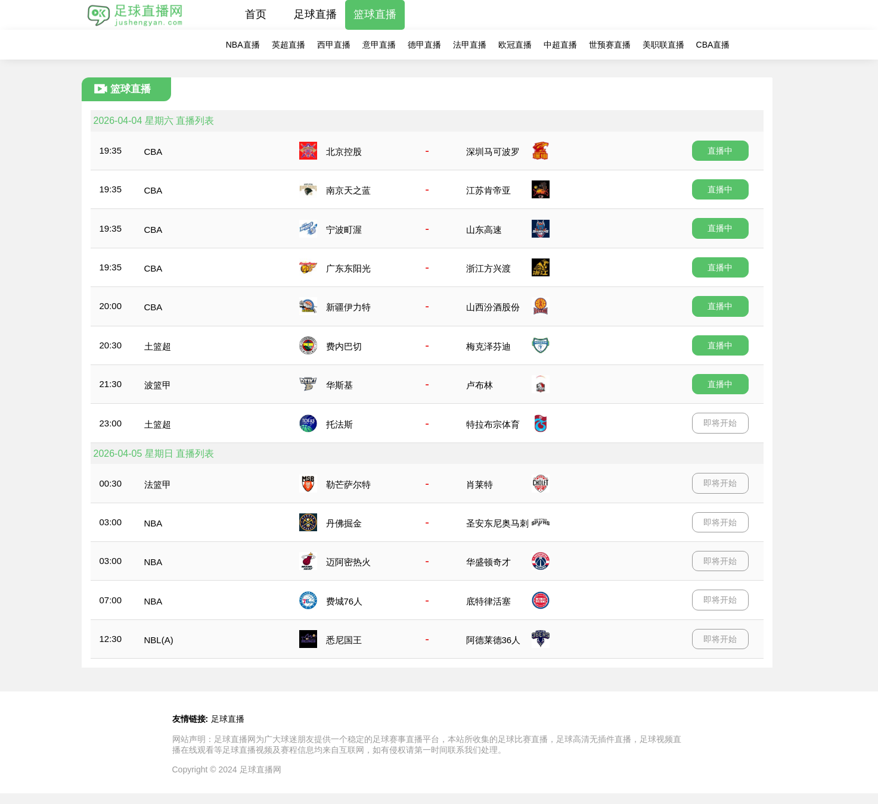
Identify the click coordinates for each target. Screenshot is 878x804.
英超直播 (288, 44)
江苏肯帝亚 (488, 190)
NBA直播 (243, 44)
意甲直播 (379, 44)
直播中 (720, 150)
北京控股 (344, 152)
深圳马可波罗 (493, 152)
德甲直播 (424, 44)
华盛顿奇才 (488, 562)
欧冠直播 (515, 44)
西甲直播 (333, 44)
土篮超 (157, 346)
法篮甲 (157, 484)
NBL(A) (158, 640)
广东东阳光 (348, 268)
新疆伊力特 (348, 307)
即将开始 (720, 423)
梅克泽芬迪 (488, 346)
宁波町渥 (344, 230)
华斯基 (339, 385)
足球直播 (315, 14)
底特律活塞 (488, 601)
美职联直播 (663, 44)
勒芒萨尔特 (348, 484)
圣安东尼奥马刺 (497, 523)
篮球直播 (374, 14)
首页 (255, 14)
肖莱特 (479, 484)
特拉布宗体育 (493, 424)
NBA (153, 523)
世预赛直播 (610, 44)
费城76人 (344, 601)
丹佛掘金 (344, 523)
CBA (153, 152)
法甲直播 (469, 44)
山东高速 (484, 230)
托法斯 (339, 424)
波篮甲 (157, 385)
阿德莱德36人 (493, 640)
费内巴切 (344, 346)
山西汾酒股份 (493, 307)
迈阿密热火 (348, 562)
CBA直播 (713, 44)
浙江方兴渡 (488, 268)
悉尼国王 (344, 640)
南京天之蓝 (348, 190)
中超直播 (560, 44)
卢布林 (479, 385)
